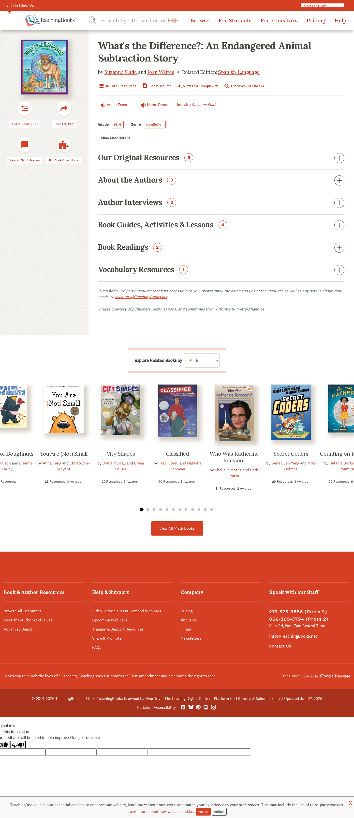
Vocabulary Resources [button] (221, 270)
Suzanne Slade (120, 72)
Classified (177, 453)
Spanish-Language (239, 72)
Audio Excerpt (114, 105)
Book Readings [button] (221, 248)
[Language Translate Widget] (324, 5)
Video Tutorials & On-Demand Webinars (126, 611)
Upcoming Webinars (109, 620)
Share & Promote (106, 638)
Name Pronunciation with (177, 105)
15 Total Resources (117, 86)
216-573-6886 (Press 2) (298, 611)
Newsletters (191, 638)
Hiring (186, 629)
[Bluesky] (190, 707)
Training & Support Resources (118, 629)
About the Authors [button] (221, 180)
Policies (144, 707)
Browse (199, 20)
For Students (235, 20)
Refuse (219, 811)
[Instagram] (213, 707)
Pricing (316, 20)
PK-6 (117, 124)
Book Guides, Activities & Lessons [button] (221, 225)
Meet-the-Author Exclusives (28, 620)
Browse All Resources (23, 611)
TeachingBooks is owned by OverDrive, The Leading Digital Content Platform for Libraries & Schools (183, 698)
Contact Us (280, 646)
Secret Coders (291, 453)
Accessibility (165, 707)
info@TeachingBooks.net (293, 636)
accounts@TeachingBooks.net (141, 296)
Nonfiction (154, 124)
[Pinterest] (198, 707)
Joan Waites (161, 72)
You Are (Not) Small (64, 453)
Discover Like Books (243, 86)
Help (340, 20)
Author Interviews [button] (221, 203)
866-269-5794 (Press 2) (298, 619)
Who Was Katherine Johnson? (234, 457)
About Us (189, 620)
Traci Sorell (169, 463)
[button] (9, 20)
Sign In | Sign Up (20, 5)
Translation (315, 676)
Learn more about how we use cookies (161, 811)
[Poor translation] (18, 744)
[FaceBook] (183, 707)
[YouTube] (206, 707)
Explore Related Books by (158, 360)
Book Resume (156, 86)
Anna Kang (52, 463)
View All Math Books (177, 528)
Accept (203, 811)
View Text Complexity (197, 86)
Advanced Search (18, 629)
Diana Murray (114, 463)
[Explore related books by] (202, 360)
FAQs (96, 647)
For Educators (279, 20)
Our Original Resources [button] (221, 158)
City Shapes (120, 453)
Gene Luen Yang (285, 463)
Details (114, 138)
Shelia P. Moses (228, 470)
